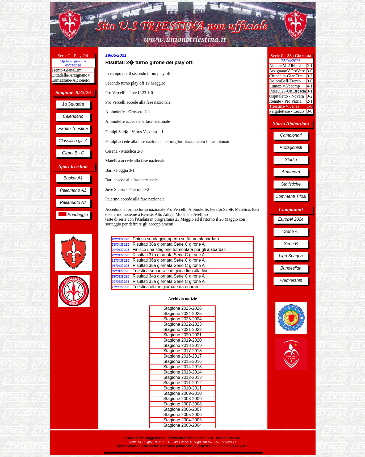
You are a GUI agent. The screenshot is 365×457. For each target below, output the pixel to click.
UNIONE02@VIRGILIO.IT (149, 442)
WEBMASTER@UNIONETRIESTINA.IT (204, 442)
